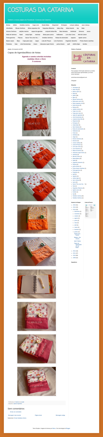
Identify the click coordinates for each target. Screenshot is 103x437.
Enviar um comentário (15, 412)
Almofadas (9, 28)
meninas (37, 34)
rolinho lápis (76, 44)
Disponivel (55, 25)
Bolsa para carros (48, 34)
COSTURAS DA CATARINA (41, 10)
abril (75, 225)
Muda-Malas (45, 25)
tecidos (85, 44)
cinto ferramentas (25, 44)
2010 (74, 255)
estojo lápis (28, 34)
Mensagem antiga (60, 415)
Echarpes (64, 25)
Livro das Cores (70, 34)
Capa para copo (27, 41)
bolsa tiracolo (70, 28)
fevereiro (76, 229)
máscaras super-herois (47, 44)
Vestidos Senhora (47, 37)
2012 (74, 251)
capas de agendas (36, 31)
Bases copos (10, 41)
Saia (16, 44)
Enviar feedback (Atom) (20, 418)
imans (35, 44)
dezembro (77, 211)
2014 (74, 207)
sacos (88, 31)
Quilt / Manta (77, 241)
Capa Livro (35, 25)
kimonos (81, 31)
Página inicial (38, 415)
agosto (76, 218)
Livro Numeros (58, 41)
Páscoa (20, 37)
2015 (74, 205)
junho (76, 220)
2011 (74, 253)
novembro (77, 213)
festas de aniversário (62, 37)
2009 (74, 257)
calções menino (23, 31)
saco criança (85, 25)
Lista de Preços (46, 41)
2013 (74, 209)
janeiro (76, 232)
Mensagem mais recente (14, 415)
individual (73, 31)
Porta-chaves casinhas (87, 41)
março (76, 227)
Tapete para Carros (77, 234)
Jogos (37, 41)
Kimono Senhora (11, 31)
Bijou (18, 41)
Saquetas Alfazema (48, 28)
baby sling (60, 28)
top (78, 28)
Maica (53, 428)
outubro (76, 216)
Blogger (68, 428)
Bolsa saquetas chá (34, 28)
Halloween (60, 34)
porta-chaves (60, 44)
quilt (68, 44)
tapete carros (82, 37)
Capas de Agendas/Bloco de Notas (77, 245)
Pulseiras (9, 44)
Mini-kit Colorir (82, 34)
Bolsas (8, 25)
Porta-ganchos (10, 37)
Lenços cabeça (74, 25)
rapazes (73, 37)
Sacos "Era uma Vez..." (32, 37)
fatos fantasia (63, 31)
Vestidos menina (25, 25)
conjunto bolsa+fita (51, 31)
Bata (83, 28)
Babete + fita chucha (77, 238)
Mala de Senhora (11, 34)
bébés (15, 25)
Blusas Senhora (20, 28)
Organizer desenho (71, 41)
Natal (21, 34)
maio (75, 222)
